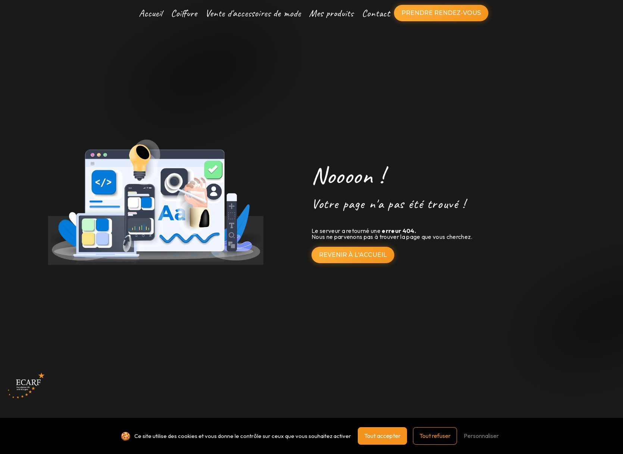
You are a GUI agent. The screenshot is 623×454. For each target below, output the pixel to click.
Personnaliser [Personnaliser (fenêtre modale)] (481, 435)
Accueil (150, 13)
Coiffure (184, 13)
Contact (376, 13)
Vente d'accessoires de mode (253, 13)
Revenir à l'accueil (353, 254)
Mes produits (331, 13)
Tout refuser (435, 435)
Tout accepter (382, 435)
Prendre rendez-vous (441, 12)
